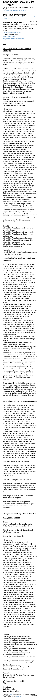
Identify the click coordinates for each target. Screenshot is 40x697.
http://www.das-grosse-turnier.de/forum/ (14, 10)
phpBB (10, 694)
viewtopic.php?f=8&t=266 (12, 33)
